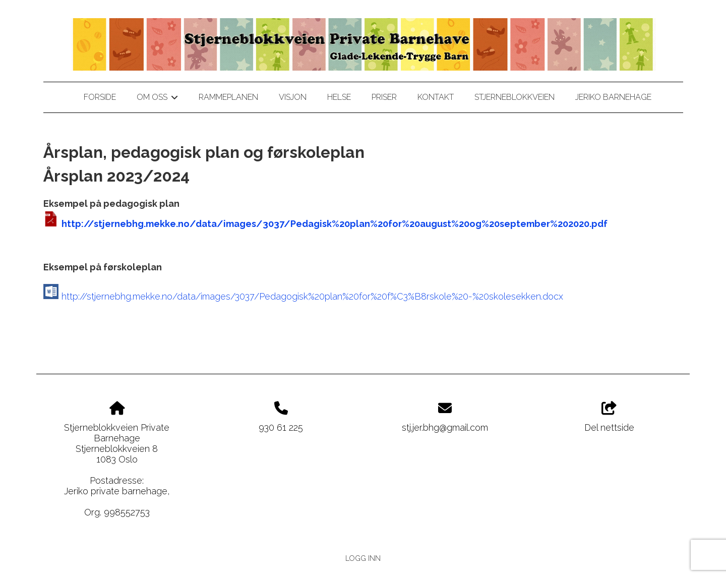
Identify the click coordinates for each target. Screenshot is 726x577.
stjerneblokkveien (514, 97)
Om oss (157, 98)
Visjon (293, 97)
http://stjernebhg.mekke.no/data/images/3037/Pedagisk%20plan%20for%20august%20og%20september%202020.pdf (335, 223)
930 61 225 (281, 427)
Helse (339, 97)
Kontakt (435, 97)
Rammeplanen (228, 97)
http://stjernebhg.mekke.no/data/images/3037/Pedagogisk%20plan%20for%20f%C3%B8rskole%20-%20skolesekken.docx (312, 296)
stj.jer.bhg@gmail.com (445, 427)
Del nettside (609, 417)
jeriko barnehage (613, 97)
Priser (384, 97)
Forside (100, 97)
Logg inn (363, 558)
